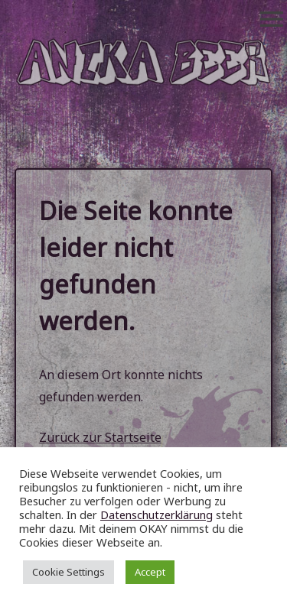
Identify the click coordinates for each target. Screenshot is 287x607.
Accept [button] (150, 572)
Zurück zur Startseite (100, 437)
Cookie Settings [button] (68, 572)
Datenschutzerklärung (156, 514)
